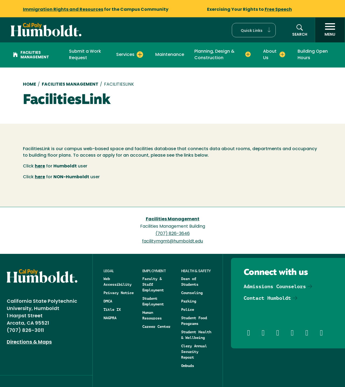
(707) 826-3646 (173, 234)
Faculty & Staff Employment (153, 284)
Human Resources (152, 315)
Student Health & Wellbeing (196, 335)
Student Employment (153, 301)
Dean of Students (189, 282)
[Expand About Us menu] (282, 54)
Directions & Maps (29, 342)
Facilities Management (31, 55)
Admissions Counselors (275, 286)
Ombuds (187, 366)
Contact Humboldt (267, 298)
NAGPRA (110, 318)
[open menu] (330, 30)
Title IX (112, 309)
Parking (188, 301)
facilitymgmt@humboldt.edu (172, 241)
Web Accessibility (118, 282)
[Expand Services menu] (140, 54)
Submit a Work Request (85, 54)
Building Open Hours (313, 54)
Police (187, 309)
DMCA (108, 301)
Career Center (156, 326)
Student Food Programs (194, 321)
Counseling (192, 293)
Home (29, 84)
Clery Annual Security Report (194, 351)
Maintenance (169, 55)
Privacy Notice (119, 293)
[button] (254, 30)
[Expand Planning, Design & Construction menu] (248, 54)
